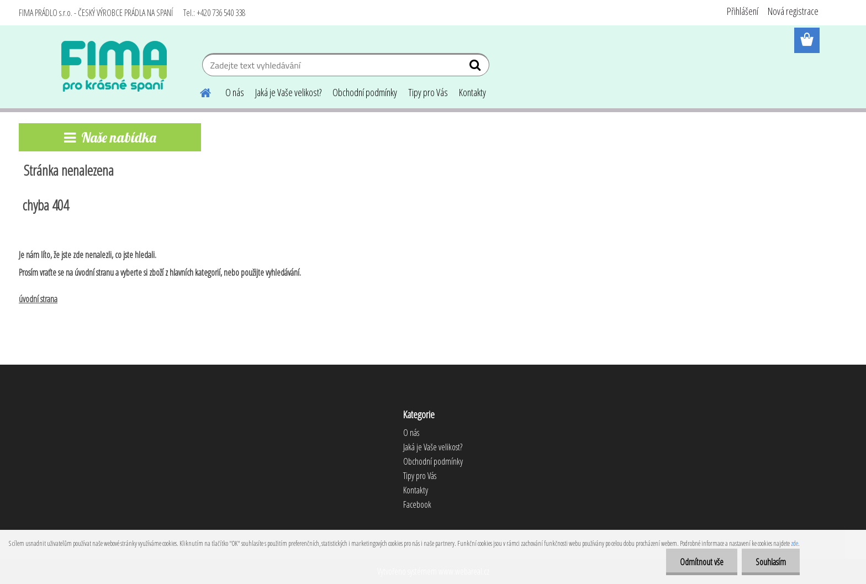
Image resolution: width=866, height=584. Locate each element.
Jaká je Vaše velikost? (288, 92)
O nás (234, 92)
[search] (476, 67)
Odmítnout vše (702, 562)
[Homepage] (199, 91)
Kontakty (472, 92)
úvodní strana (38, 299)
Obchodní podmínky (364, 92)
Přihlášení (742, 11)
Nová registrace (793, 11)
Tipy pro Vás (428, 92)
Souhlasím (771, 562)
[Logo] (114, 66)
